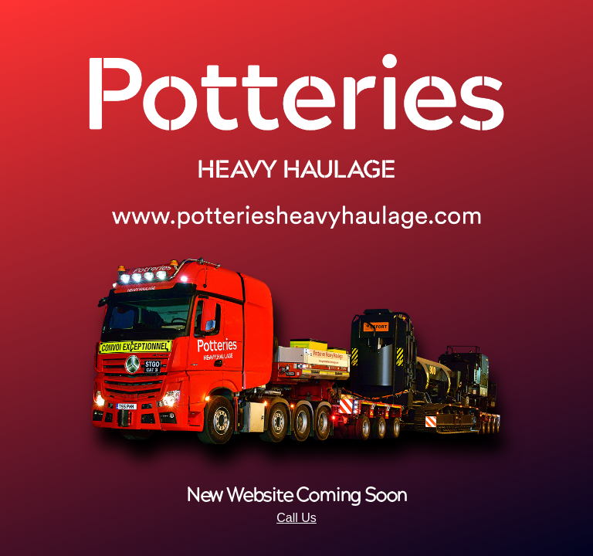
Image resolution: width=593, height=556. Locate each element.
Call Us (296, 517)
